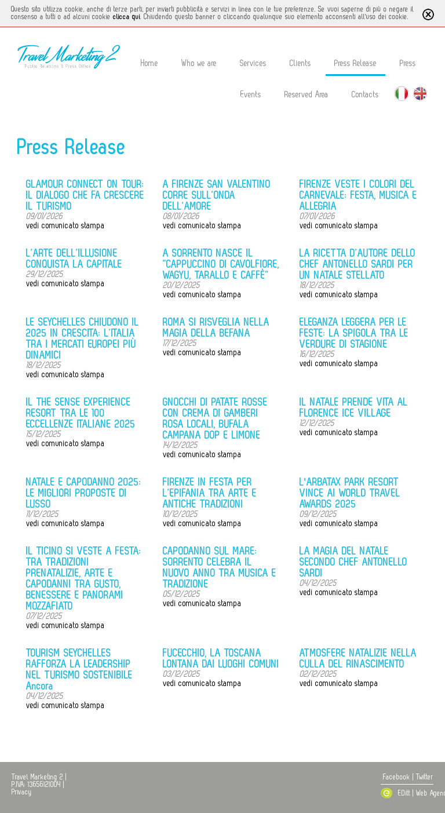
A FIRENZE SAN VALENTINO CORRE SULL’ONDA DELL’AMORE (217, 195)
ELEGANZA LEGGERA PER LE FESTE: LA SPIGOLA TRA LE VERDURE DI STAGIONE (354, 333)
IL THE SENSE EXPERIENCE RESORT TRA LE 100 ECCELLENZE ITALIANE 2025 (81, 413)
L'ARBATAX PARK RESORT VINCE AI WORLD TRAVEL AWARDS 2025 (350, 493)
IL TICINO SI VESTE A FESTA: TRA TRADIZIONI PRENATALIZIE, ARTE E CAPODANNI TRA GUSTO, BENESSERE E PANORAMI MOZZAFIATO (83, 578)
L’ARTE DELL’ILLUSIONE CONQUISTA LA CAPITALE (74, 258)
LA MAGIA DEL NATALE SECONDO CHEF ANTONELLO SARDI (353, 562)
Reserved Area (306, 94)
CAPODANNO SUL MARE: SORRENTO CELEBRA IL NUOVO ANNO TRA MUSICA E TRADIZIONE (219, 567)
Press (408, 63)
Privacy (22, 792)
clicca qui (126, 16)
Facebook (396, 777)
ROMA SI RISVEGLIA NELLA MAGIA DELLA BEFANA (216, 327)
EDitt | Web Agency (410, 793)
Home (149, 63)
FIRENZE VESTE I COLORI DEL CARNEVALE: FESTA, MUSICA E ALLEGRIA (358, 195)
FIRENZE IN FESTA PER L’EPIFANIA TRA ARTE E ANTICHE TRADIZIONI (210, 493)
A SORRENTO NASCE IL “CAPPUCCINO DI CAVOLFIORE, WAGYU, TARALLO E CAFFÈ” (221, 264)
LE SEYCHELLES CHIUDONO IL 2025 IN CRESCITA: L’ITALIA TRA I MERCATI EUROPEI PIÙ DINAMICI (82, 338)
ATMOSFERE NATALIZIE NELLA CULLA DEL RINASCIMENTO (358, 658)
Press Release (355, 63)
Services (253, 63)
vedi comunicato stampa (65, 225)
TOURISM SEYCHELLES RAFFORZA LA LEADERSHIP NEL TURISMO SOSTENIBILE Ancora (79, 669)
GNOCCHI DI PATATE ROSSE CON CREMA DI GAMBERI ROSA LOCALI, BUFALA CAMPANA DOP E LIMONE (215, 418)
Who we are (199, 63)
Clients (300, 63)
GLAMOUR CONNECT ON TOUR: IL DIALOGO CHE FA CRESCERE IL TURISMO (85, 195)
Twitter (424, 777)
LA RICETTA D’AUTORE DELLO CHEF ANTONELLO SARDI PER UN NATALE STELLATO (357, 264)
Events (250, 94)
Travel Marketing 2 (37, 777)
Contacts (365, 94)
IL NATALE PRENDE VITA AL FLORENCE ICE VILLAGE (354, 407)
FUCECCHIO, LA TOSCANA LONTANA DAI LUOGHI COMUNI (221, 658)
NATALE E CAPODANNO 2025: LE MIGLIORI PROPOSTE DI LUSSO (83, 493)
